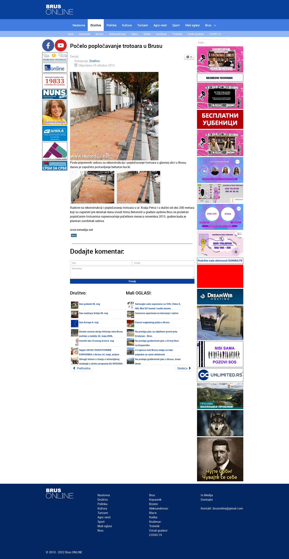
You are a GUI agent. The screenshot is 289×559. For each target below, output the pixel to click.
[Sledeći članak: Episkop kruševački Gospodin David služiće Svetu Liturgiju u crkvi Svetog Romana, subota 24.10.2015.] (184, 368)
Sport (101, 522)
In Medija (207, 495)
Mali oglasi (105, 526)
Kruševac (155, 522)
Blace (152, 513)
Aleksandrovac (158, 508)
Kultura (102, 508)
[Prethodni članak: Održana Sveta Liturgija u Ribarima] (81, 368)
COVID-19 (155, 535)
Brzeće (153, 504)
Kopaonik (155, 500)
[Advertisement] (54, 226)
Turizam (103, 513)
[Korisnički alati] (189, 57)
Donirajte (207, 500)
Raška (153, 517)
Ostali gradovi (158, 530)
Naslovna (104, 495)
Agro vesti (104, 517)
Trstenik (154, 526)
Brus (74, 235)
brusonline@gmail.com (228, 508)
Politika (102, 504)
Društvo (94, 61)
